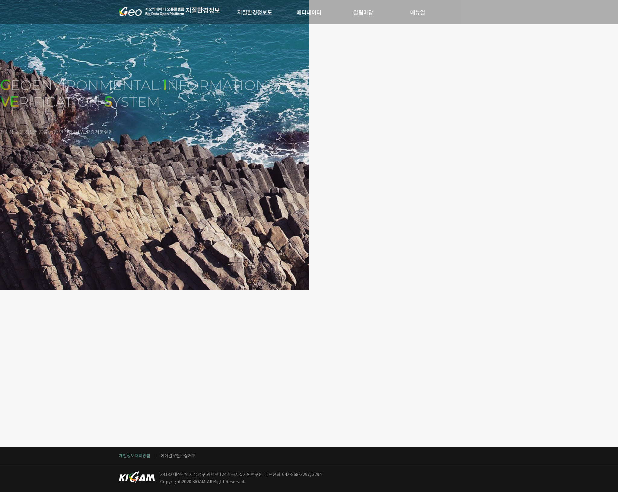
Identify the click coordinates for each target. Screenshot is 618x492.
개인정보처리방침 (134, 456)
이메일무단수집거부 (178, 456)
